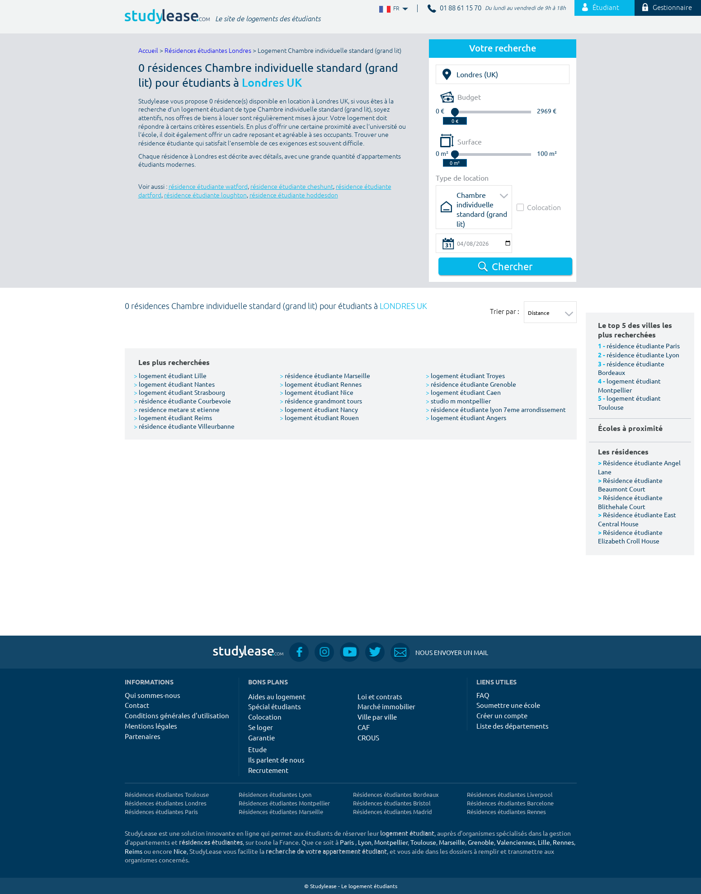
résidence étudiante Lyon (643, 355)
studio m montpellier (458, 401)
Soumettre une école (508, 705)
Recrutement (268, 770)
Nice (180, 851)
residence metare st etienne (177, 409)
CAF (364, 727)
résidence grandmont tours (321, 401)
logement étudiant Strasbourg (179, 392)
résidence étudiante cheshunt (291, 187)
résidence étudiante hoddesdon (293, 195)
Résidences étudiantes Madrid (392, 811)
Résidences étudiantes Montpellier (284, 803)
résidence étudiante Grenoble (471, 384)
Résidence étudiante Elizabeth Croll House (630, 536)
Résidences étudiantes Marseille (281, 811)
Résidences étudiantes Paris (161, 811)
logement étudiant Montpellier (629, 385)
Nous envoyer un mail (439, 652)
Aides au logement (277, 696)
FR (392, 8)
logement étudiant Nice (316, 392)
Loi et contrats (380, 696)
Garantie (261, 737)
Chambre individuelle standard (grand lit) (481, 197)
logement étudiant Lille (170, 375)
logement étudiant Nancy (319, 409)
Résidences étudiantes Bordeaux (396, 794)
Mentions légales (151, 725)
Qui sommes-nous (152, 695)
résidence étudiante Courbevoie (182, 401)
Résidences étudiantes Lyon (275, 794)
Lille (544, 842)
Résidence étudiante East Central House (637, 519)
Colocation (539, 207)
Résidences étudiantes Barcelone (510, 803)
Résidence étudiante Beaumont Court (630, 484)
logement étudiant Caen (463, 392)
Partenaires (142, 736)
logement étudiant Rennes (321, 384)
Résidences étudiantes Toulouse (167, 794)
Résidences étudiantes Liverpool (510, 794)
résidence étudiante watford (208, 187)
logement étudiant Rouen (319, 417)
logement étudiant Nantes (174, 384)
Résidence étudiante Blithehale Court (630, 501)
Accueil (148, 51)
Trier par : (504, 311)
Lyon (365, 842)
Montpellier (391, 842)
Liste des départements (512, 725)
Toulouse (423, 842)
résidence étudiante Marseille (325, 375)
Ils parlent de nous (276, 759)
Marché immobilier (386, 706)
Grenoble (481, 842)
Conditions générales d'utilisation (177, 715)
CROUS (368, 737)
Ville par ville (377, 716)
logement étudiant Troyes (465, 375)
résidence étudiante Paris (643, 346)
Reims (133, 851)
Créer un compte (501, 715)
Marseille (452, 842)
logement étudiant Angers (466, 417)
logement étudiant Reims (173, 417)
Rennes (563, 842)
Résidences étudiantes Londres (208, 51)
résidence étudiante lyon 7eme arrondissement (496, 409)
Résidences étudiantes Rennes (506, 811)
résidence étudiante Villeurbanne (184, 426)
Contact (137, 705)
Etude (257, 749)
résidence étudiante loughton (205, 195)
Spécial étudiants (274, 706)
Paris (347, 842)
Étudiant (600, 7)
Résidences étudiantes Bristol (392, 803)
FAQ (482, 695)
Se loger (260, 727)
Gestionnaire (667, 7)
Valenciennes (516, 842)
